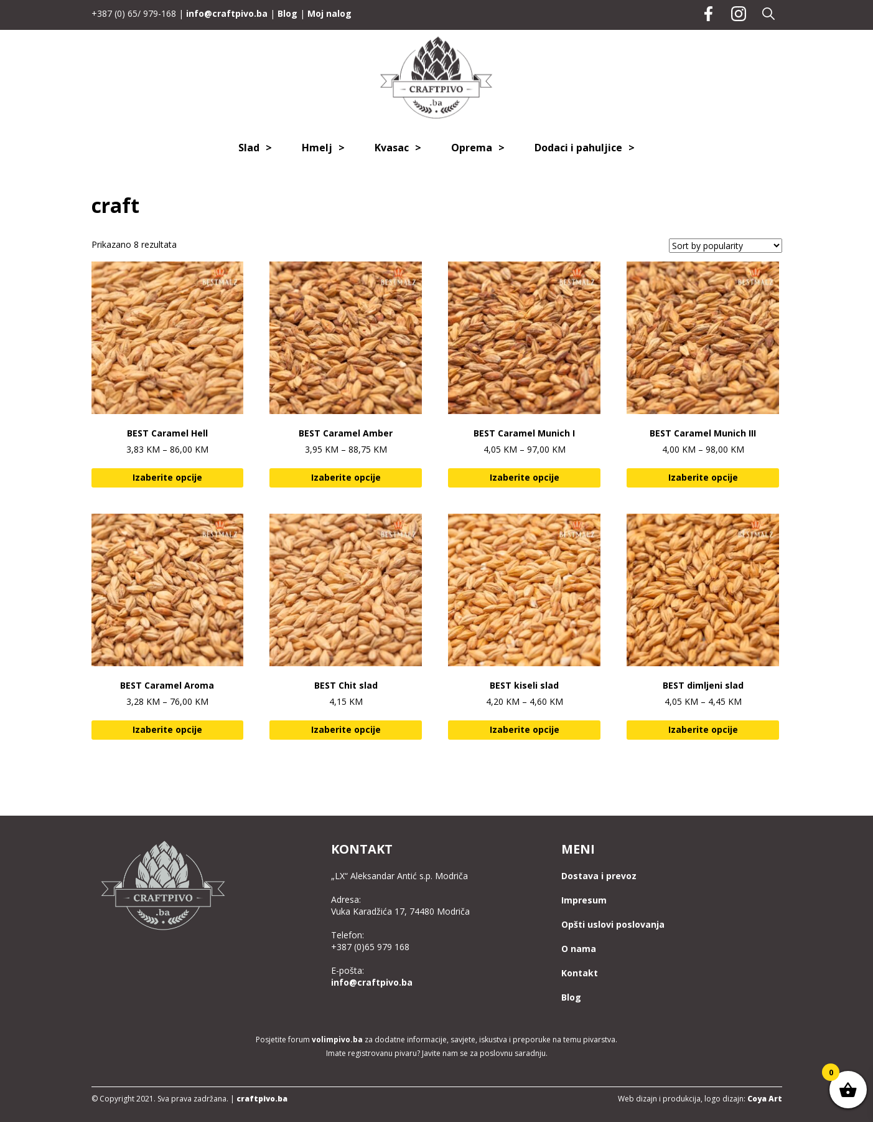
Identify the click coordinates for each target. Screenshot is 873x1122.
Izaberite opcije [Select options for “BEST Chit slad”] (346, 729)
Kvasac (392, 147)
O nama (578, 949)
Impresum (584, 900)
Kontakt (579, 973)
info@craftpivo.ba (227, 13)
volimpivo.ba (337, 1039)
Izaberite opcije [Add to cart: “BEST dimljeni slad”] (703, 729)
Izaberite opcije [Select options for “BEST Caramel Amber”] (346, 477)
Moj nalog (329, 13)
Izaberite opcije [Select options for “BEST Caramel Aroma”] (167, 729)
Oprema (471, 147)
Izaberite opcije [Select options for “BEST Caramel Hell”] (167, 477)
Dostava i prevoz (599, 876)
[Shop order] (725, 245)
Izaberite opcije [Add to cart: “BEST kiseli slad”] (524, 729)
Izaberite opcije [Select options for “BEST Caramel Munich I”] (524, 477)
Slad (248, 147)
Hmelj (317, 147)
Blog (287, 13)
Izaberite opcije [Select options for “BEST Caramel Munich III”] (703, 477)
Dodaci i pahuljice (578, 147)
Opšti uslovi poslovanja (613, 924)
